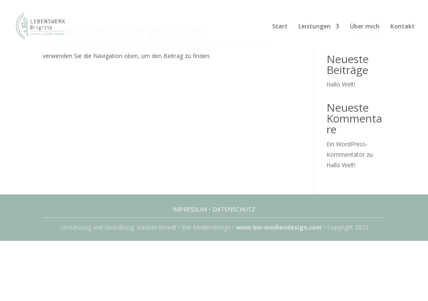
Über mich (365, 26)
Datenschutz (233, 209)
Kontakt (402, 26)
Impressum (190, 209)
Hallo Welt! (340, 84)
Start (280, 26)
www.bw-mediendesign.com (279, 227)
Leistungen (314, 26)
